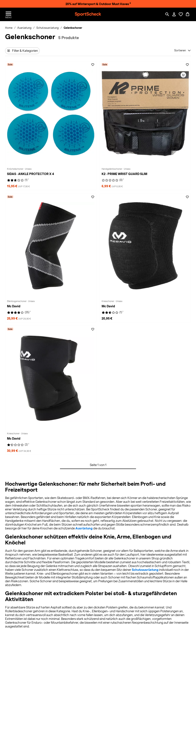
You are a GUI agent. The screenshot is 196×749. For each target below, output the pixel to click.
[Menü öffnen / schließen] (8, 14)
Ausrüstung (84, 528)
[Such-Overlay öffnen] (167, 14)
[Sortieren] (182, 50)
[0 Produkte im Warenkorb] (187, 14)
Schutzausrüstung (145, 569)
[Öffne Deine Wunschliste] (180, 14)
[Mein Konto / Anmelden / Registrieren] (174, 14)
